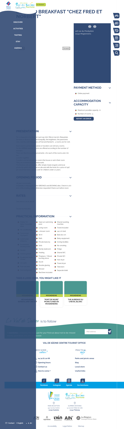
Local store (80, 367)
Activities (18, 29)
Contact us (42, 367)
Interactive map (117, 45)
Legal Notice (67, 426)
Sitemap (81, 426)
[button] (44, 131)
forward (66, 48)
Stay (18, 41)
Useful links (80, 371)
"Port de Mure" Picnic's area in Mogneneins (51, 294)
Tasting (18, 35)
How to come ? (44, 371)
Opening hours (44, 362)
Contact (11, 423)
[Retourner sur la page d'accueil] (18, 5)
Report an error (83, 119)
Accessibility (52, 426)
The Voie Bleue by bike (117, 15)
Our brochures (82, 385)
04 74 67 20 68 (44, 358)
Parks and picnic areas (84, 358)
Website (90, 26)
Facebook (44, 385)
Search (117, 53)
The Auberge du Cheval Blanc (75, 293)
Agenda (18, 48)
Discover (18, 22)
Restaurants (117, 30)
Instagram (57, 385)
